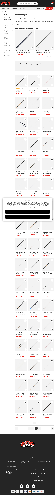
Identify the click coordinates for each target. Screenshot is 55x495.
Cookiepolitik (38, 207)
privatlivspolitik (30, 207)
